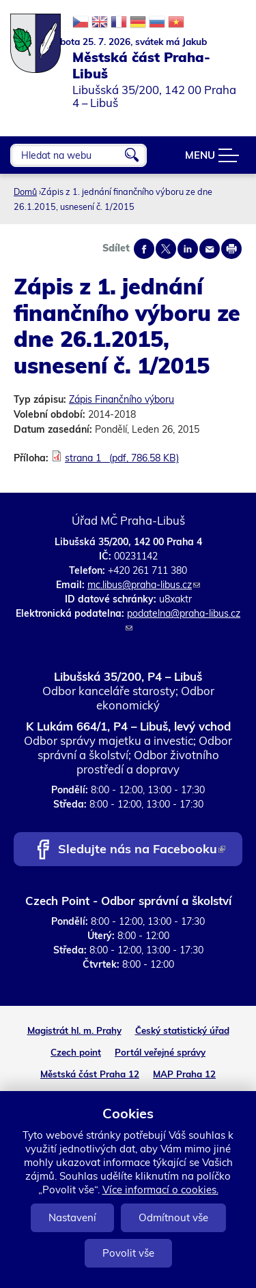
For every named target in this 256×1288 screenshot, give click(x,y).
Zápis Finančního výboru (121, 399)
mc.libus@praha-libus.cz (143, 585)
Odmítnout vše (173, 1217)
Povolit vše (128, 1252)
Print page (231, 249)
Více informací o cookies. (160, 1189)
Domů (25, 191)
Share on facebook (144, 249)
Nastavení (72, 1217)
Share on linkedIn (187, 249)
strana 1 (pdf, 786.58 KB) (122, 458)
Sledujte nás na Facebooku (141, 850)
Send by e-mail (209, 249)
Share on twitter (166, 249)
